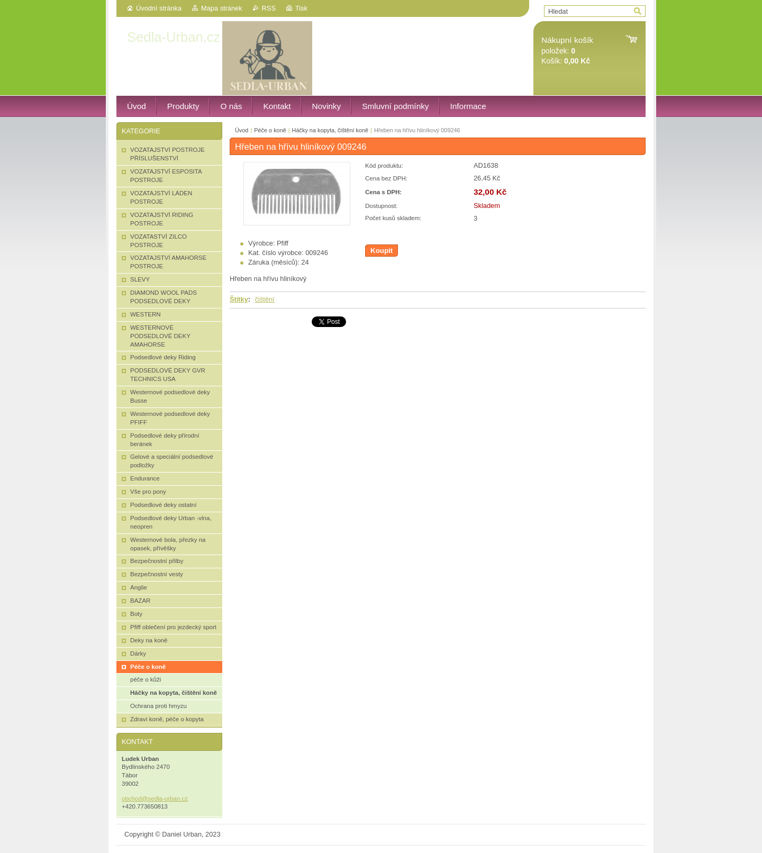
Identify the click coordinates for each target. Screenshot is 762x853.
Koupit (381, 251)
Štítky (239, 299)
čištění (265, 299)
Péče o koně (270, 130)
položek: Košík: (567, 50)
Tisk (301, 8)
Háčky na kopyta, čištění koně (330, 130)
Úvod (241, 130)
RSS (269, 8)
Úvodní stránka (159, 8)
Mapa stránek (221, 8)
